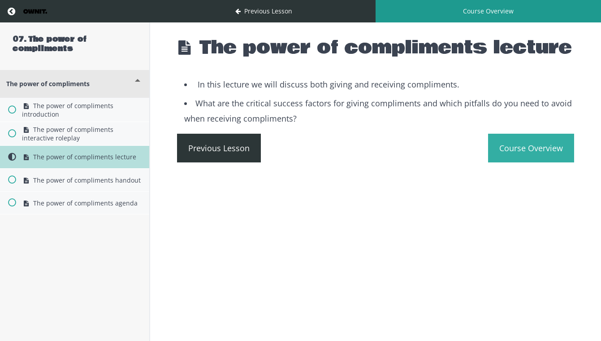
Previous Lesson (219, 148)
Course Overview (488, 11)
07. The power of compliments (49, 44)
